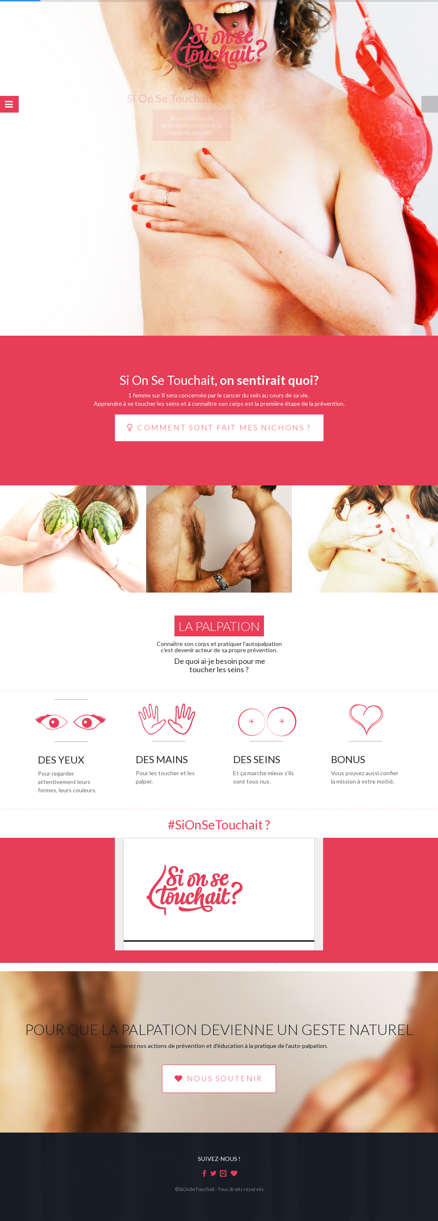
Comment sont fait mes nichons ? (219, 427)
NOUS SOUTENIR (219, 1078)
